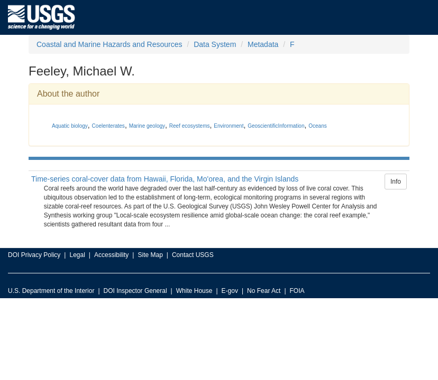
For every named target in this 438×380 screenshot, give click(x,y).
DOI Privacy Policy (34, 255)
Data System (215, 44)
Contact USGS (193, 255)
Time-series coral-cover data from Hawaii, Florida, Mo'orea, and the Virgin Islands (164, 179)
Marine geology (147, 126)
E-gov (230, 290)
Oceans (317, 126)
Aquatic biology (70, 126)
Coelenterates (108, 126)
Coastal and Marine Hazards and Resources (109, 44)
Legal (77, 255)
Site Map (150, 255)
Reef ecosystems (189, 126)
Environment (228, 126)
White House (194, 290)
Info (395, 181)
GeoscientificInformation (276, 126)
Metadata (263, 44)
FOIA (297, 290)
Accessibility (111, 255)
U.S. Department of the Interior (51, 290)
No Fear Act (263, 290)
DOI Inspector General (135, 290)
